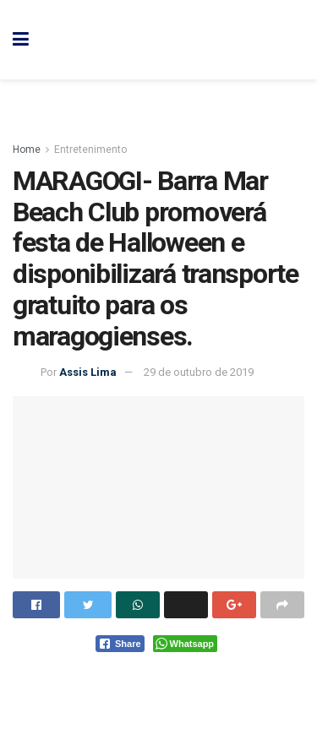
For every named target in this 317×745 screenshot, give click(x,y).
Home (27, 149)
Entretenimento (90, 149)
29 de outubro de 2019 (199, 372)
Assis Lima (88, 372)
